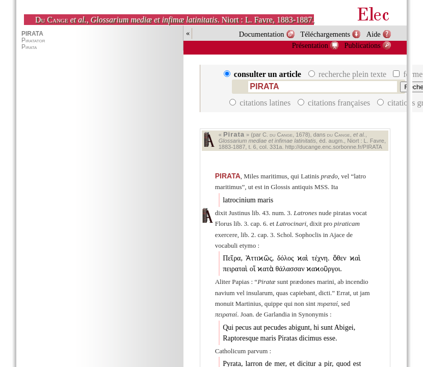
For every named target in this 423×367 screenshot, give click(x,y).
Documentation (261, 34)
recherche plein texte (348, 74)
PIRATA (228, 176)
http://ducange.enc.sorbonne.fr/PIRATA (333, 147)
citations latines (261, 102)
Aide (373, 34)
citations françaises (335, 102)
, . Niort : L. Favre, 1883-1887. (174, 19)
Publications (363, 45)
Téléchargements (325, 34)
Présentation (310, 45)
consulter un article (263, 74)
